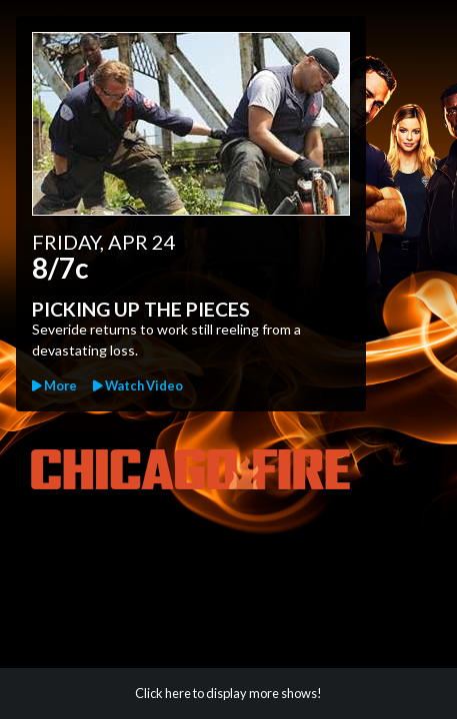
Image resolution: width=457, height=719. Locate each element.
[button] (138, 385)
